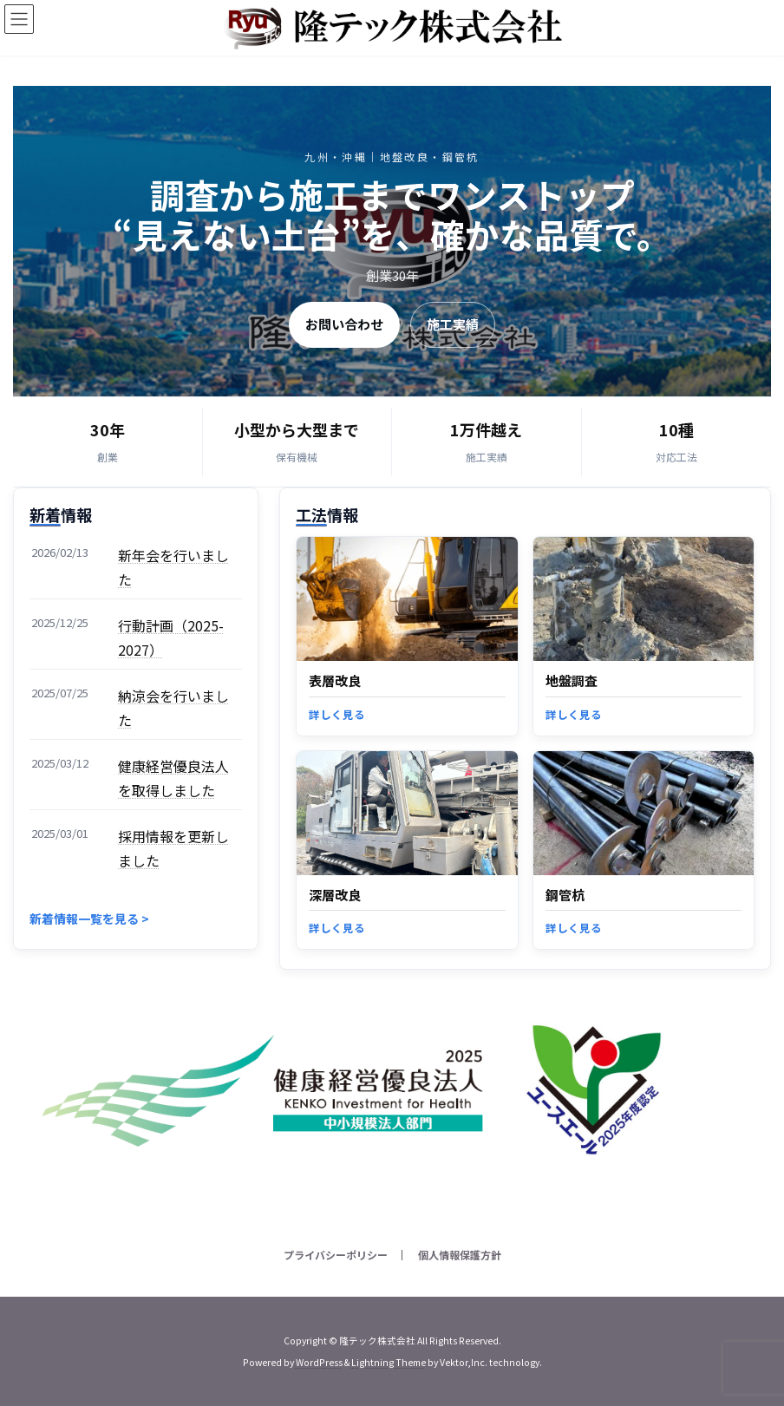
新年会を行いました (173, 567)
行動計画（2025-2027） (171, 637)
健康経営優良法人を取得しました (173, 778)
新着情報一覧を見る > (89, 918)
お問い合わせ (344, 324)
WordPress (319, 1362)
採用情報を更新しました (173, 848)
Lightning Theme (388, 1362)
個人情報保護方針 (459, 1254)
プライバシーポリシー (336, 1254)
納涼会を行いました (173, 707)
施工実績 (453, 324)
